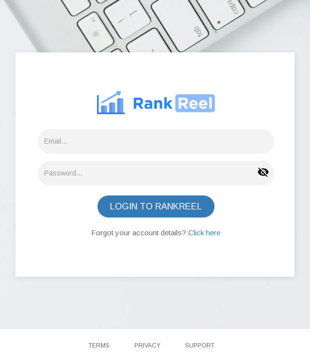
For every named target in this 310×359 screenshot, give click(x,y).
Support (199, 345)
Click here (204, 232)
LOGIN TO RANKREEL (156, 206)
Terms (99, 345)
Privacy (147, 345)
